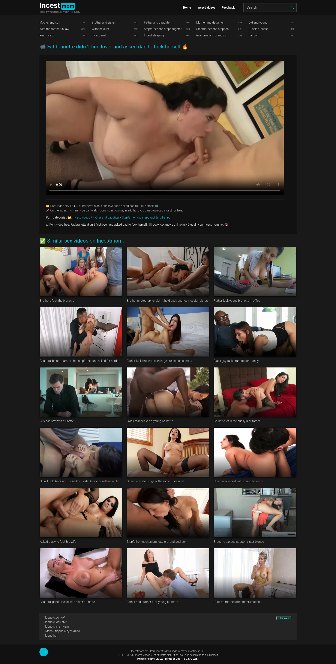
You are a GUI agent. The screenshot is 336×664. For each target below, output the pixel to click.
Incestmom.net (139, 651)
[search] (292, 7)
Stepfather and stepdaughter (163, 29)
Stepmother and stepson (212, 29)
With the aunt (100, 29)
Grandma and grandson (211, 35)
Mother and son (49, 22)
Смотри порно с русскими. (62, 631)
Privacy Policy (145, 658)
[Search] (270, 7)
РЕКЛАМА (284, 618)
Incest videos (206, 7)
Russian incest (258, 29)
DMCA (159, 658)
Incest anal (99, 35)
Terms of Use (172, 658)
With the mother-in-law (54, 29)
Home (187, 7)
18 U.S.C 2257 (190, 658)
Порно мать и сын (56, 626)
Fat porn (254, 35)
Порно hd (50, 635)
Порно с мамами (55, 622)
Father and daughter (157, 22)
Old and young (258, 22)
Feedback (228, 7)
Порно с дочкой (54, 617)
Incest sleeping (154, 35)
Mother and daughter (210, 22)
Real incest (46, 35)
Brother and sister (103, 22)
